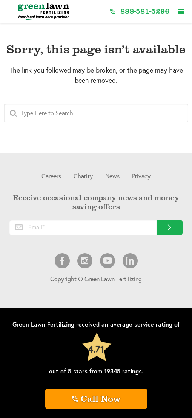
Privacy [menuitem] (141, 176)
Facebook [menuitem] (62, 260)
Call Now (101, 398)
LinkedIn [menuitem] (130, 260)
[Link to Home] (43, 11)
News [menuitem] (112, 176)
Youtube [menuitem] (107, 260)
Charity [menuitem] (83, 176)
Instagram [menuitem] (84, 260)
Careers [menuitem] (51, 176)
